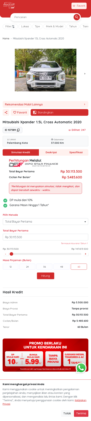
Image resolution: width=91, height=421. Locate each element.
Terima (81, 413)
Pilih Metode (10, 214)
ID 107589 (12, 130)
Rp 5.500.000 (80, 302)
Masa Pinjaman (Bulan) (17, 260)
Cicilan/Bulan (10, 320)
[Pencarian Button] (77, 17)
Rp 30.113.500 (80, 314)
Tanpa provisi (80, 308)
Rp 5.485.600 (80, 320)
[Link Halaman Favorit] (79, 6)
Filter (10, 26)
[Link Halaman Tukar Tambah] (67, 6)
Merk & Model (54, 26)
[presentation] (84, 73)
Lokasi (25, 26)
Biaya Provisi (10, 308)
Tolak (67, 413)
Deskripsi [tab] (51, 152)
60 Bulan (82, 327)
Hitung (45, 276)
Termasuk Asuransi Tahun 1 (74, 243)
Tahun (73, 26)
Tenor (6, 327)
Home (6, 38)
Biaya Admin (10, 302)
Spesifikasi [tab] (76, 152)
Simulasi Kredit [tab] (20, 152)
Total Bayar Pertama (15, 230)
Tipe (37, 26)
